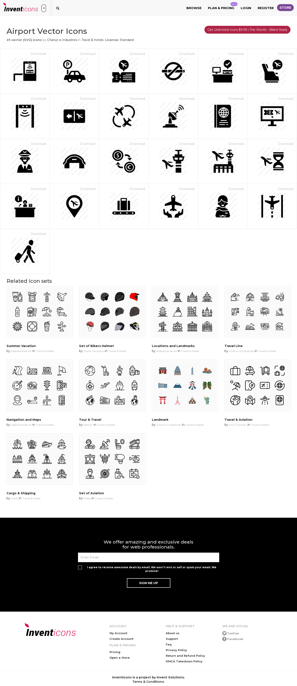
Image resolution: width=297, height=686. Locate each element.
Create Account (121, 638)
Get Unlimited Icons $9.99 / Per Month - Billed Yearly (247, 30)
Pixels (14, 498)
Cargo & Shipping (21, 493)
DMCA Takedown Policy (184, 661)
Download (38, 54)
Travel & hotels (92, 40)
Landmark (160, 420)
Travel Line (233, 346)
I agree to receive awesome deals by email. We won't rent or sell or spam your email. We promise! (151, 569)
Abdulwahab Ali (21, 351)
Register (266, 8)
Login (246, 8)
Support (172, 638)
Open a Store (120, 657)
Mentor (88, 424)
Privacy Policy (176, 650)
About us (172, 633)
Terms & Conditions (148, 682)
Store (285, 8)
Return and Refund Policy (185, 655)
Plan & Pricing (222, 6)
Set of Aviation (91, 493)
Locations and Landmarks (173, 346)
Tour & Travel (90, 420)
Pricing (115, 652)
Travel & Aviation (238, 420)
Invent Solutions (94, 351)
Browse (193, 8)
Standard (127, 40)
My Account (118, 633)
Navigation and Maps (24, 420)
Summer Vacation (21, 346)
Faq (169, 644)
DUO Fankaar (238, 424)
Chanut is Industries (62, 40)
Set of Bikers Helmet (96, 346)
